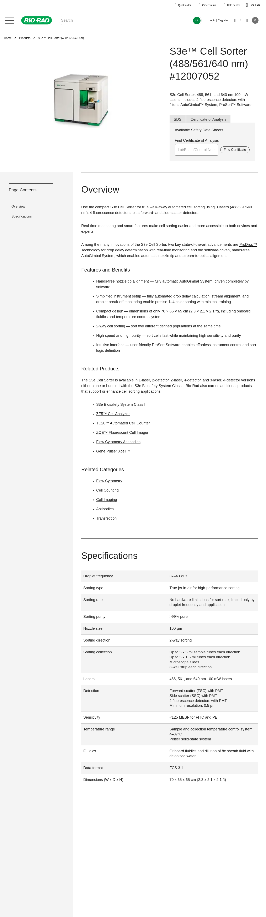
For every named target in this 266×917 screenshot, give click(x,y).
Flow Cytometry (109, 481)
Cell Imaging (106, 500)
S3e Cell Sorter (101, 380)
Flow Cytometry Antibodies (118, 442)
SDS (177, 119)
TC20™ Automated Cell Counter (123, 423)
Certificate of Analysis (208, 119)
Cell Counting (107, 490)
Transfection (106, 518)
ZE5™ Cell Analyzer (113, 414)
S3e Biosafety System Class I (120, 404)
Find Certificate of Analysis (197, 140)
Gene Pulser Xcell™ (113, 451)
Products (25, 38)
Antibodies (105, 509)
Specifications (21, 216)
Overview (18, 206)
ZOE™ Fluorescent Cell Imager (122, 432)
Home (8, 38)
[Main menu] (9, 20)
